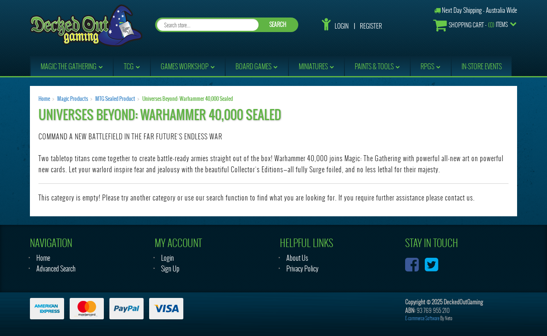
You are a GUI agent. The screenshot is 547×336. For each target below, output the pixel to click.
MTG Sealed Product (115, 99)
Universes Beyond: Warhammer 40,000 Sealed (187, 99)
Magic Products (72, 99)
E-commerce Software (422, 318)
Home (44, 99)
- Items (470, 25)
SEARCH (277, 24)
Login (342, 26)
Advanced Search (56, 269)
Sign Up (170, 269)
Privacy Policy (302, 269)
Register (371, 26)
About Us (297, 258)
